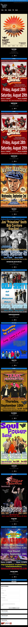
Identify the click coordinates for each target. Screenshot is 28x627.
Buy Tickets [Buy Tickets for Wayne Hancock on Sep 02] (14, 217)
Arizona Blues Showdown (14, 571)
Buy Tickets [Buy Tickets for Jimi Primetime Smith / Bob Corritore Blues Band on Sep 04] (14, 270)
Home (2, 10)
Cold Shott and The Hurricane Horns (14, 314)
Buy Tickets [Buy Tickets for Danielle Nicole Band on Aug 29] (14, 164)
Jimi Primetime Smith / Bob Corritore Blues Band (14, 261)
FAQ (13, 10)
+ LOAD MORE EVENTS (14, 581)
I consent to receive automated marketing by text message (8, 604)
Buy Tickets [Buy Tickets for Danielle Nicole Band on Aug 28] (14, 111)
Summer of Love (14, 360)
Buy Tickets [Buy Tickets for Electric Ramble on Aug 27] (14, 58)
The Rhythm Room (4, 6)
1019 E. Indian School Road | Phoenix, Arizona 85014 (20, 2)
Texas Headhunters (14, 413)
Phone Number (3, 597)
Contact (16, 10)
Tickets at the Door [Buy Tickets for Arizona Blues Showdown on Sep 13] (14, 579)
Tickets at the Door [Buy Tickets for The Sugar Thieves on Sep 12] (14, 527)
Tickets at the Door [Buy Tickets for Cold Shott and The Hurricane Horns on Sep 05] (14, 322)
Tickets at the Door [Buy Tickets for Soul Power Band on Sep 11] (14, 474)
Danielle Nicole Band (14, 103)
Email (2, 588)
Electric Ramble (14, 49)
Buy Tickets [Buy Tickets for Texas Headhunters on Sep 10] (14, 421)
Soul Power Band (14, 466)
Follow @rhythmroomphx (4, 621)
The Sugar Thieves (14, 518)
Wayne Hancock (14, 209)
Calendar (9, 10)
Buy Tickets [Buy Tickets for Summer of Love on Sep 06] (14, 368)
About (6, 10)
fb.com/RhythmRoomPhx (4, 612)
